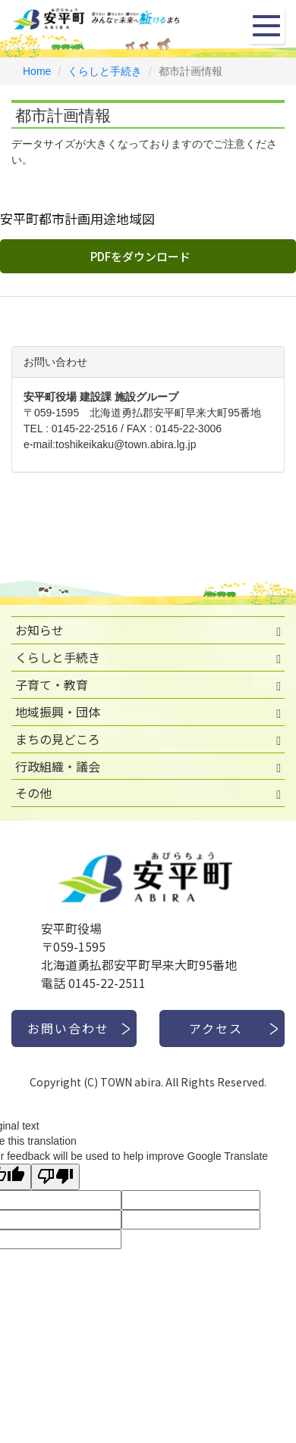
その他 (33, 793)
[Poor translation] (55, 1177)
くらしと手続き (105, 71)
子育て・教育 (51, 684)
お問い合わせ (68, 1028)
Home (37, 71)
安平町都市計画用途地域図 (77, 219)
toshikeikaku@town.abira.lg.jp (125, 444)
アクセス (216, 1028)
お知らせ (39, 630)
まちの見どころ (57, 739)
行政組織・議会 (57, 766)
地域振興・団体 (57, 712)
